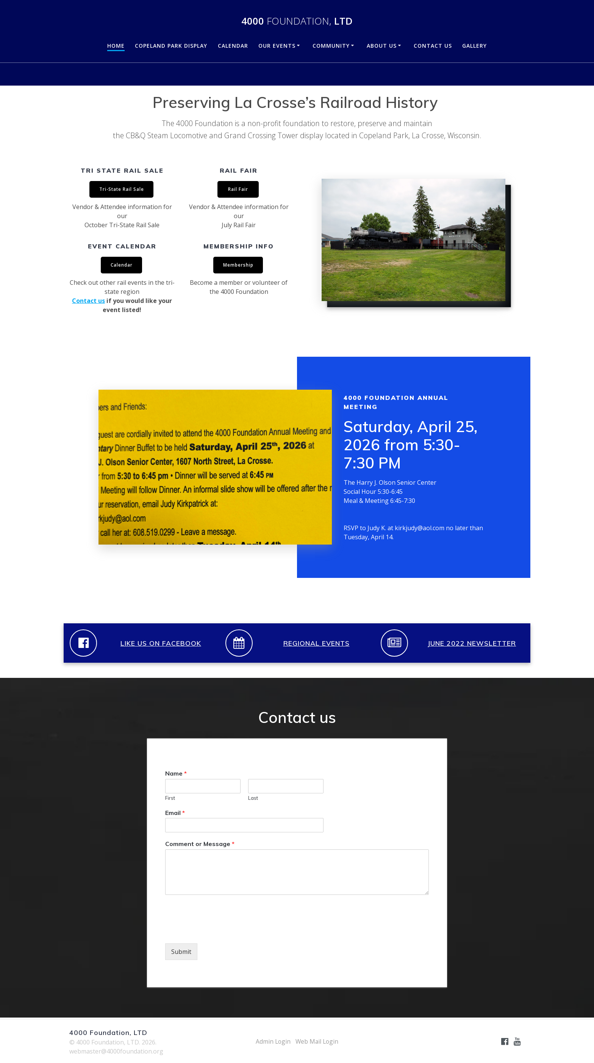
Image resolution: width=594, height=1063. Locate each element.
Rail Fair (238, 189)
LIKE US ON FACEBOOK (160, 644)
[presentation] (222, 932)
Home (116, 45)
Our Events (276, 45)
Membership (238, 265)
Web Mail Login (317, 1041)
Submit (181, 953)
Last (253, 799)
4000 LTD (297, 21)
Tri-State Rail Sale (121, 189)
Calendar (233, 45)
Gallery (474, 45)
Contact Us (433, 45)
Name (176, 774)
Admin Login (272, 1041)
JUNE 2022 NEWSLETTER (472, 644)
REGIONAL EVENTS (316, 644)
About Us (382, 45)
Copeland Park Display (171, 45)
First (170, 799)
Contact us (88, 302)
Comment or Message (199, 845)
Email (175, 814)
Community (331, 45)
